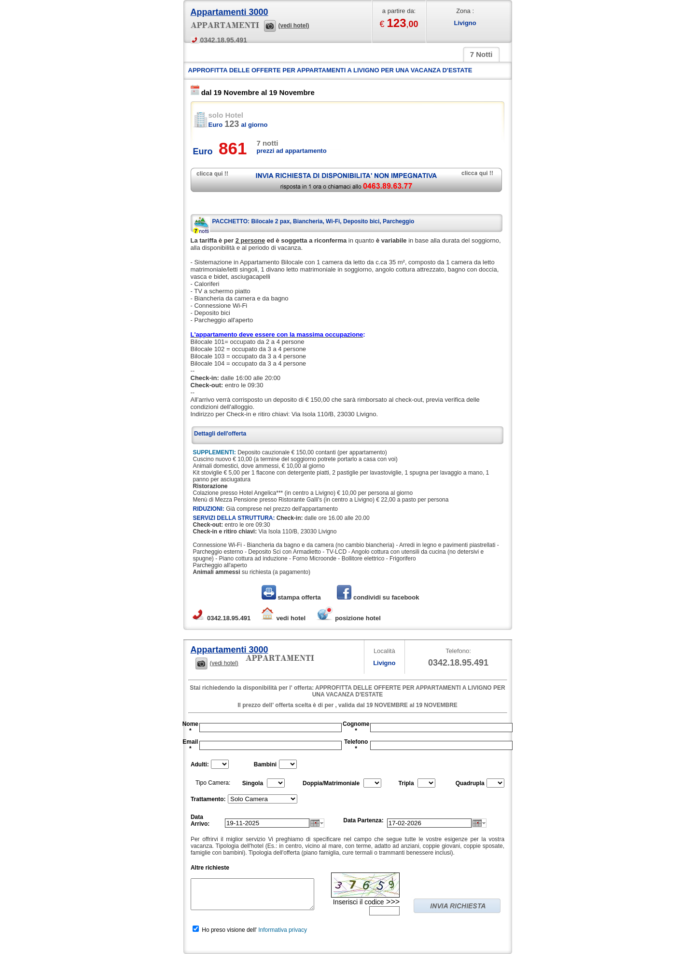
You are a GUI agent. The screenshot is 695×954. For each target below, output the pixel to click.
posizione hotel (348, 618)
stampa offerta (292, 597)
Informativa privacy (282, 930)
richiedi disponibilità (346, 180)
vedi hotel (283, 618)
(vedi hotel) (293, 25)
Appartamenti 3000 (229, 12)
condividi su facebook (378, 597)
